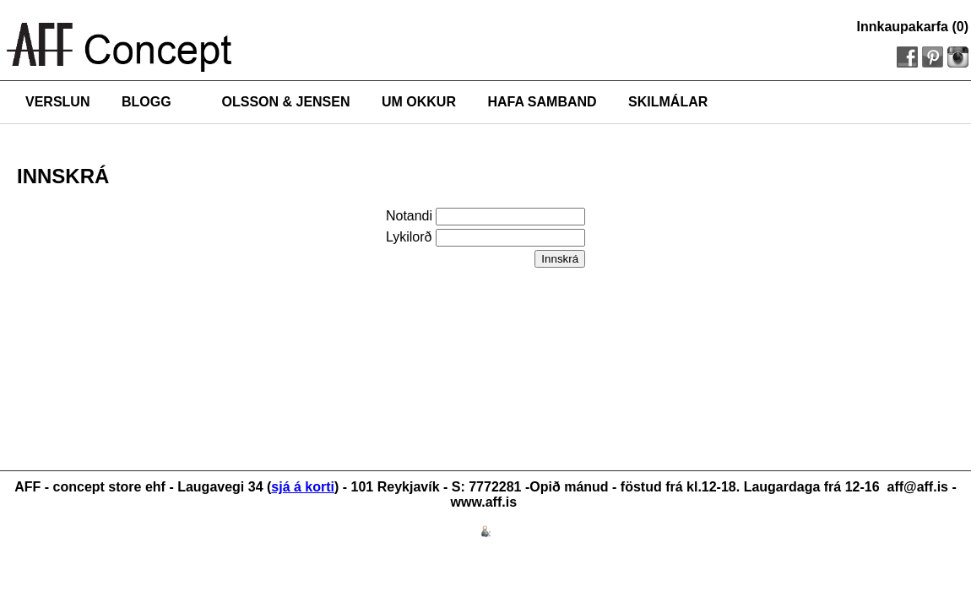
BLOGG (146, 102)
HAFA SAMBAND (541, 102)
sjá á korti (302, 487)
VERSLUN (57, 102)
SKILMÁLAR (668, 102)
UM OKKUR (419, 102)
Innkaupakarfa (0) (912, 26)
